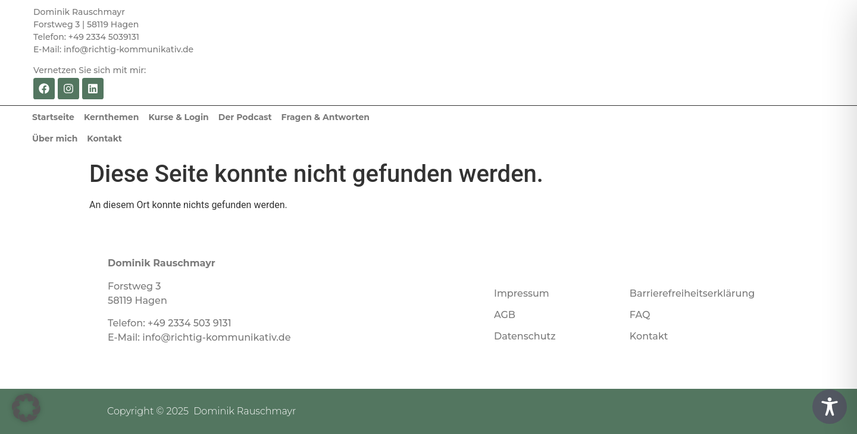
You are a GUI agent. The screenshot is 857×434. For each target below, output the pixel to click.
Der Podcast (245, 117)
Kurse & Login (178, 117)
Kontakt (104, 138)
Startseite (53, 117)
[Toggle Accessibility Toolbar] (829, 406)
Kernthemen (111, 117)
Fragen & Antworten (326, 117)
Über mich (54, 138)
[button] (26, 408)
